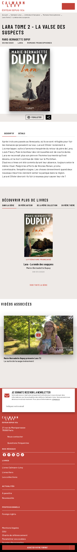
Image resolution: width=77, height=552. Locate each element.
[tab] (9, 133)
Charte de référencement (14, 535)
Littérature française (32, 15)
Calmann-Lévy (16, 15)
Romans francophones (51, 15)
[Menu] (68, 6)
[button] (20, 43)
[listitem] (4, 454)
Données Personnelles (13, 542)
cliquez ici (56, 399)
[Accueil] (13, 6)
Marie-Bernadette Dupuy (16, 39)
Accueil (5, 15)
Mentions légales (10, 527)
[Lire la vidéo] (38, 335)
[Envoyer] (69, 406)
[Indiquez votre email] (35, 406)
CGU (4, 531)
